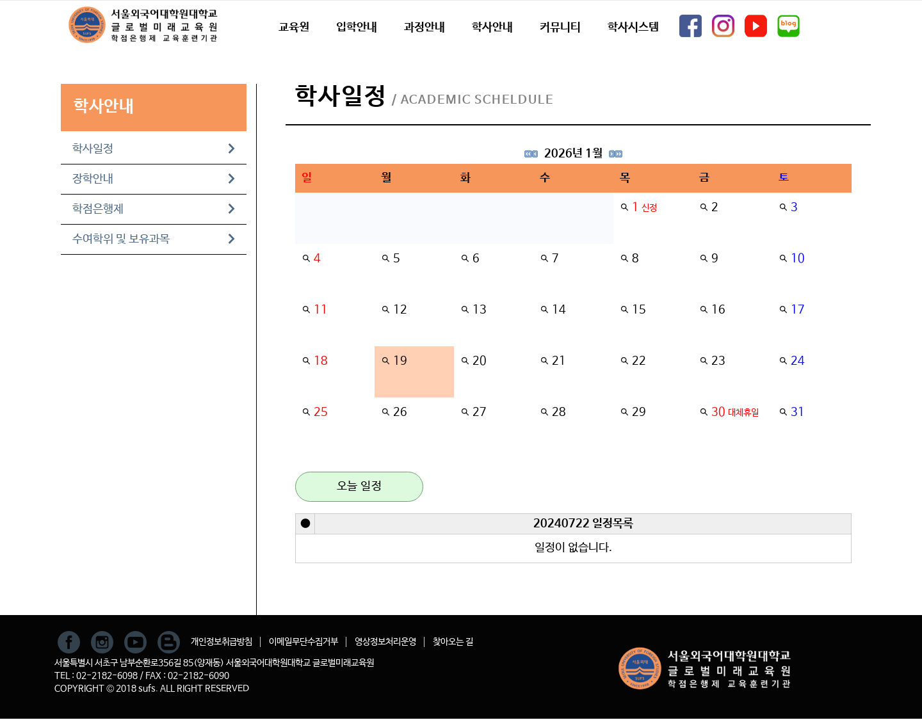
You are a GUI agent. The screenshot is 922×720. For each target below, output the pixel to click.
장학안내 (153, 179)
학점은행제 (153, 209)
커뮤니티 (560, 27)
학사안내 (492, 27)
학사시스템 (633, 27)
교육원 (294, 27)
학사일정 (153, 149)
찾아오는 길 (453, 642)
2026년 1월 (573, 153)
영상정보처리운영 (385, 642)
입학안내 (356, 27)
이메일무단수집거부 (303, 642)
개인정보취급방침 (221, 642)
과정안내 (424, 27)
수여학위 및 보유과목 (153, 239)
